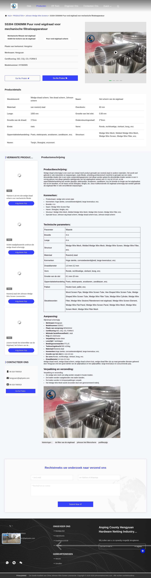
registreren (139, 546)
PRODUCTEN (18, 16)
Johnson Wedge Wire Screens (36, 16)
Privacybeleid (21, 575)
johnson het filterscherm (86, 442)
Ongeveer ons (71, 6)
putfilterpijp (103, 442)
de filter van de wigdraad (65, 442)
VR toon (55, 6)
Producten (41, 6)
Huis (29, 6)
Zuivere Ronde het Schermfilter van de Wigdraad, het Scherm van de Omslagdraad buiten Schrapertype (20, 345)
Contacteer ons (91, 6)
